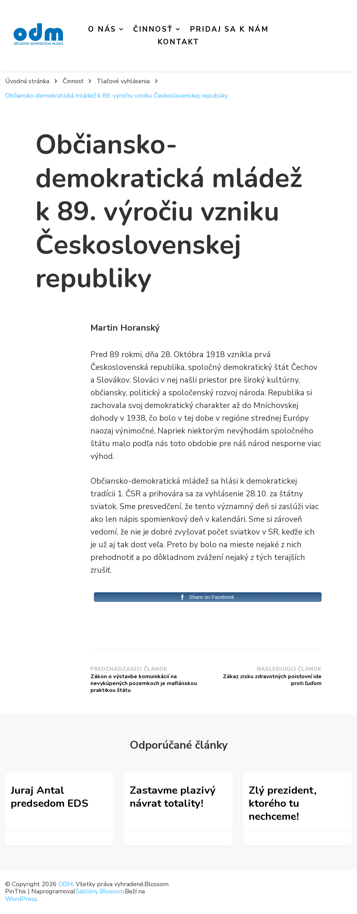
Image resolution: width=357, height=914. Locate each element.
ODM (65, 884)
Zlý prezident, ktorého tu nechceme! (283, 803)
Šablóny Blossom (99, 891)
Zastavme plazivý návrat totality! (173, 797)
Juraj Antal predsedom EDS (49, 797)
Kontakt (179, 42)
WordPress (21, 899)
